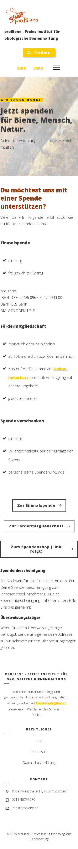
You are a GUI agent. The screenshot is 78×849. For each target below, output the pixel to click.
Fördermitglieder (51, 703)
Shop (38, 67)
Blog (21, 67)
